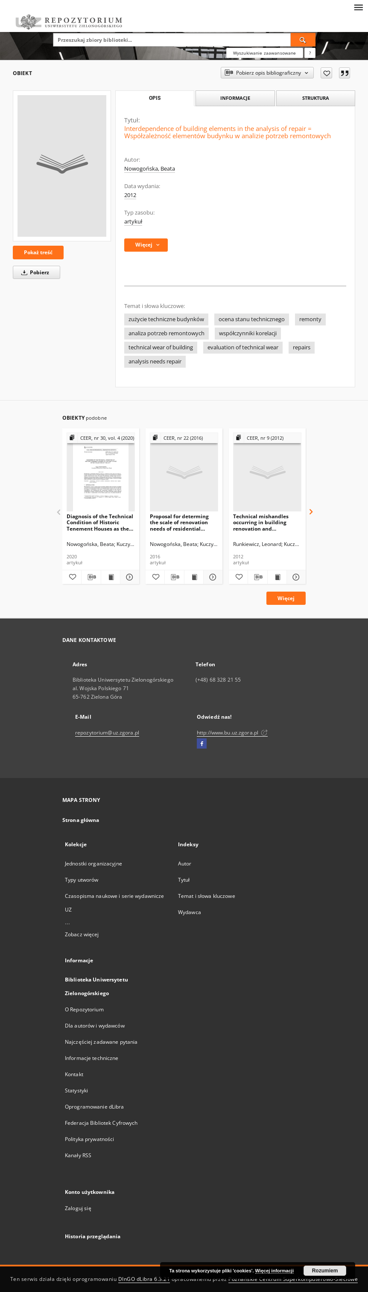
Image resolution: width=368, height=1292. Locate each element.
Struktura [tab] (315, 98)
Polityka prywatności (89, 1139)
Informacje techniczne (92, 1058)
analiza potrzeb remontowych (166, 333)
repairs (301, 347)
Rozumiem (325, 1271)
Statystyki (76, 1090)
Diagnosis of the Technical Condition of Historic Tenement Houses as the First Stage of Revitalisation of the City (100, 522)
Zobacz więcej (82, 934)
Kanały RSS (78, 1155)
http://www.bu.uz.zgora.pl (232, 732)
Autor (185, 863)
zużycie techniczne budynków (166, 319)
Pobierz (33, 272)
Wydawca (189, 912)
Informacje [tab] (235, 98)
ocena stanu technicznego (252, 319)
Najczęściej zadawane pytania (101, 1041)
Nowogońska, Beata (149, 168)
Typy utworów (81, 879)
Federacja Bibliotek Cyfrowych (101, 1123)
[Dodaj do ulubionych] (326, 72)
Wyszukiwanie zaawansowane (264, 53)
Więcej (286, 598)
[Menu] (358, 7)
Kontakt (74, 1074)
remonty (310, 319)
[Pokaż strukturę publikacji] (100, 438)
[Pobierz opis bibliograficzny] (91, 577)
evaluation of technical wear (242, 347)
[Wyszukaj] (303, 39)
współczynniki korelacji (248, 333)
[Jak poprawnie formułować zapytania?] (309, 53)
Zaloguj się (78, 1208)
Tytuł (184, 879)
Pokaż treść (38, 252)
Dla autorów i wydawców (95, 1025)
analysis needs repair (155, 361)
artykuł (133, 221)
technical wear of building (161, 347)
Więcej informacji (274, 1270)
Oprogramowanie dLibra (94, 1106)
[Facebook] (202, 744)
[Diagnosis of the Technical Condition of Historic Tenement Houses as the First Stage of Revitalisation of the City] (100, 472)
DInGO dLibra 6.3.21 (144, 1279)
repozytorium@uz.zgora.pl (107, 732)
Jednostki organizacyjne (93, 863)
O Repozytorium (84, 1009)
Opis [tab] (155, 98)
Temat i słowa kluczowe (206, 896)
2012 (130, 195)
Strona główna (80, 820)
